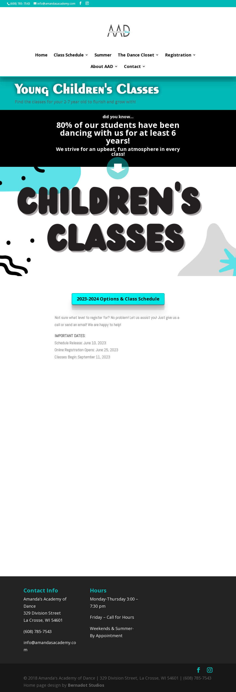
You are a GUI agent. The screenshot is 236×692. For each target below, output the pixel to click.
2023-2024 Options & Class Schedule (118, 299)
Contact (132, 67)
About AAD (102, 67)
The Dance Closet (136, 55)
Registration (178, 55)
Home (41, 55)
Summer (103, 55)
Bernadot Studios (86, 685)
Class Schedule (69, 55)
